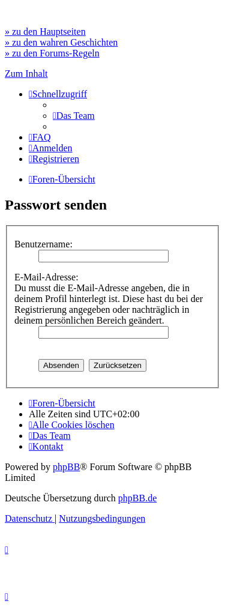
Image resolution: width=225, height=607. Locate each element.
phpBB (66, 467)
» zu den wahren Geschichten (61, 42)
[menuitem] (74, 115)
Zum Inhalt (26, 73)
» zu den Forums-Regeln (52, 53)
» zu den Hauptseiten (45, 31)
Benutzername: (43, 244)
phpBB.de (137, 498)
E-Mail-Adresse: (46, 277)
